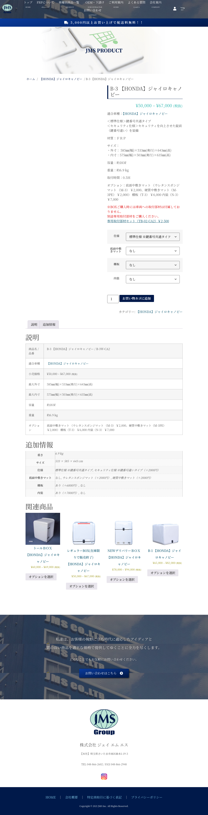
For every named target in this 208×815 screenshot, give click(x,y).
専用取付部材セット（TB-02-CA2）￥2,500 (138, 221)
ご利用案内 (116, 2)
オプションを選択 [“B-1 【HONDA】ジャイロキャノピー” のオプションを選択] (162, 573)
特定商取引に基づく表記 (104, 797)
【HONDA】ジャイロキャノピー (60, 79)
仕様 (116, 235)
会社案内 (155, 2)
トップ (28, 2)
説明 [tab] (34, 324)
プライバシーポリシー (146, 797)
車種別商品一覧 (69, 2)
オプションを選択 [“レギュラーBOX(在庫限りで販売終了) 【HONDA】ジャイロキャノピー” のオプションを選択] (81, 586)
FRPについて (45, 2)
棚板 (116, 264)
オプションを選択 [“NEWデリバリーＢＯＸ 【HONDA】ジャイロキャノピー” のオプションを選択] (122, 579)
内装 (116, 278)
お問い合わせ (92, 10)
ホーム (31, 79)
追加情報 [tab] (49, 324)
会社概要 (71, 797)
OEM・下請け (94, 2)
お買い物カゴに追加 (137, 298)
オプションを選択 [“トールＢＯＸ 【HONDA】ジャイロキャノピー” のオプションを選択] (41, 576)
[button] (69, 2)
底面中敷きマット (116, 250)
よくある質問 (136, 2)
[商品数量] (113, 299)
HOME (51, 797)
